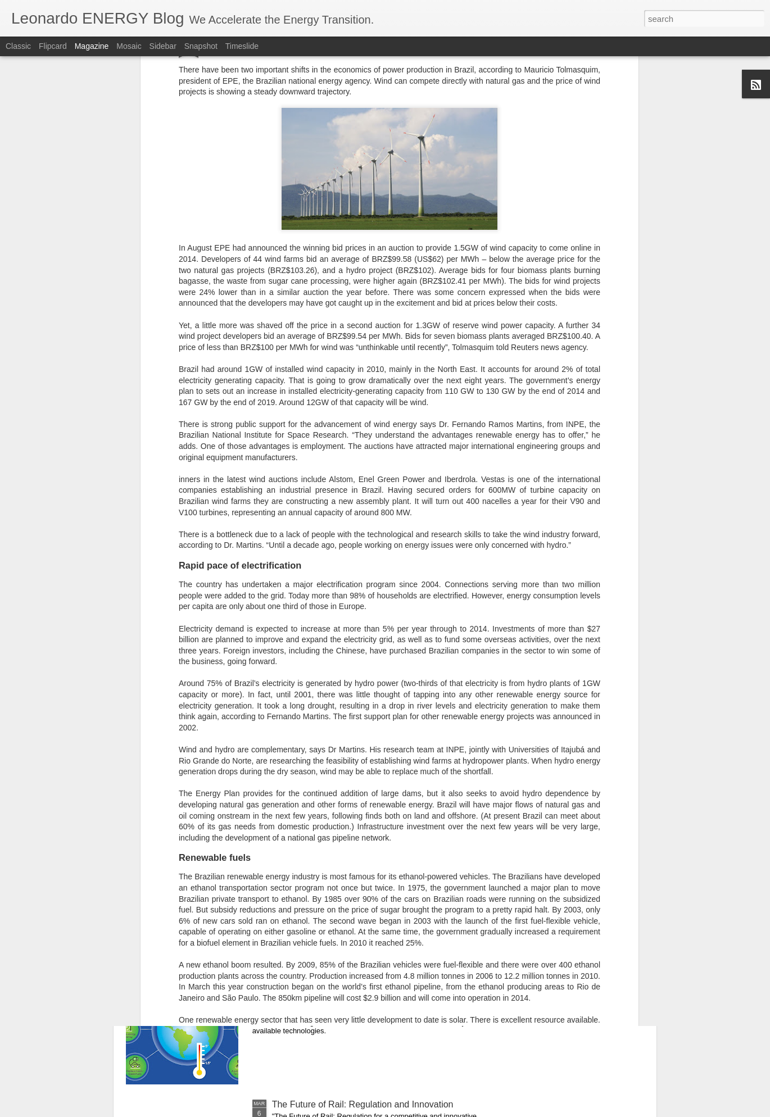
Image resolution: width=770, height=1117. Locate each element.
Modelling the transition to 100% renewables (360, 977)
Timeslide (242, 46)
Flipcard (53, 46)
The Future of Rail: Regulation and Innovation (363, 1104)
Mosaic (128, 46)
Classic (18, 46)
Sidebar (163, 46)
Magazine (92, 46)
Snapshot (201, 46)
